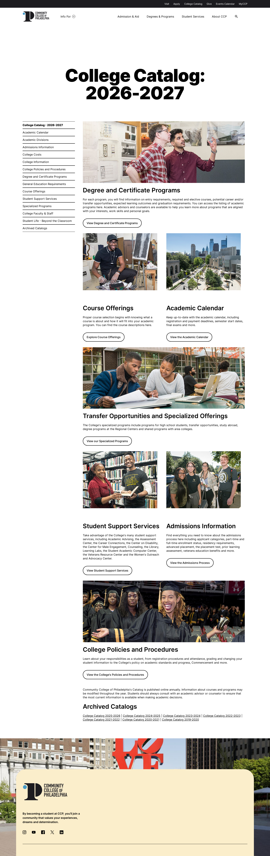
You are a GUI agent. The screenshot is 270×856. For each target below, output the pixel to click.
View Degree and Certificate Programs (112, 223)
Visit (166, 3)
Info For (66, 16)
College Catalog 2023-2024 (181, 715)
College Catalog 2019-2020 (180, 719)
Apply (176, 3)
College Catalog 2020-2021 (140, 719)
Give (209, 3)
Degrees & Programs (160, 16)
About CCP (219, 16)
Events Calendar (225, 3)
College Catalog (193, 3)
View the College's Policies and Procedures (115, 674)
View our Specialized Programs (107, 441)
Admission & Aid (128, 16)
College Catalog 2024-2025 (141, 715)
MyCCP (243, 3)
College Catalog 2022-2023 (222, 715)
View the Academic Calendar (189, 337)
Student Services (193, 16)
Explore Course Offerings (104, 337)
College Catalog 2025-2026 (101, 715)
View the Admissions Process (190, 563)
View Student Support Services (107, 570)
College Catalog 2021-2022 (101, 719)
